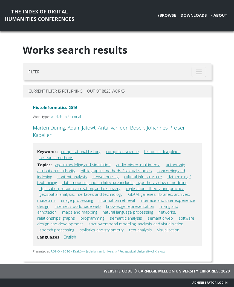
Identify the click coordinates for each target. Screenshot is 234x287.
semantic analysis (126, 218)
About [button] (220, 15)
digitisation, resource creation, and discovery (79, 188)
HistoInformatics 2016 (55, 107)
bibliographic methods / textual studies (116, 170)
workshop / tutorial (66, 116)
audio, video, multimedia (138, 164)
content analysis (72, 176)
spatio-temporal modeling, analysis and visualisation (135, 223)
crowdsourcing (106, 176)
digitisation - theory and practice (155, 188)
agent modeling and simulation (83, 164)
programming (92, 218)
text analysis (140, 230)
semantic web (160, 218)
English (70, 237)
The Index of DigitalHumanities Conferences (39, 15)
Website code (118, 271)
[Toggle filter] (199, 72)
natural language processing (128, 212)
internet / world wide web (78, 206)
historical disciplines (162, 151)
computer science (122, 151)
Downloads (194, 15)
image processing (77, 200)
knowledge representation (130, 206)
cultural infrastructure (143, 176)
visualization (168, 230)
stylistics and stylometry (102, 230)
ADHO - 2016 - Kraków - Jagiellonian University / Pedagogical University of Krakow (108, 251)
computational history (80, 151)
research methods (56, 157)
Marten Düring (49, 127)
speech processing (56, 230)
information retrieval (117, 200)
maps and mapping (79, 212)
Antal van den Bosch (121, 127)
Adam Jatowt (82, 127)
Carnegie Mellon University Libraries (178, 271)
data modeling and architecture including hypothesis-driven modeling (124, 182)
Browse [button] (168, 15)
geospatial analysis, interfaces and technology (81, 194)
